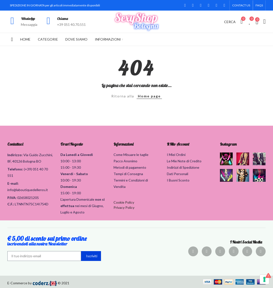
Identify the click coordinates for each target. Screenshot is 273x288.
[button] (241, 5)
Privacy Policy (124, 207)
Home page (149, 96)
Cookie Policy (124, 202)
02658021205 (28, 198)
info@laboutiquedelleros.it (27, 190)
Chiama (62, 18)
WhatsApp (28, 18)
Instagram (228, 144)
